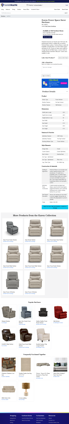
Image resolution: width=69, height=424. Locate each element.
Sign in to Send (46, 75)
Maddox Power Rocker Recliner (41, 322)
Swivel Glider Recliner (9, 266)
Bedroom (8, 9)
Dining (13, 9)
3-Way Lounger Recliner (41, 345)
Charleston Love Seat (8, 374)
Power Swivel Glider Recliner (33, 266)
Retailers (38, 422)
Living (2, 9)
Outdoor (19, 9)
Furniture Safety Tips (54, 422)
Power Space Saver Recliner (55, 240)
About (50, 418)
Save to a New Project (63, 57)
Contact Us (51, 420)
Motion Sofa (6, 398)
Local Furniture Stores (27, 418)
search (66, 13)
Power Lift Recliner (9, 292)
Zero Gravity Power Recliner (25, 322)
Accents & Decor (35, 9)
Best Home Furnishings (50, 26)
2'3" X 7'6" (25, 374)
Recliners (3, 16)
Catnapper (5, 322)
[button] (55, 83)
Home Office (26, 9)
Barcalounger (22, 324)
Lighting (22, 398)
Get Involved (39, 420)
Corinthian (5, 345)
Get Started (64, 83)
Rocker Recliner (30, 240)
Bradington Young (40, 347)
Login (66, 5)
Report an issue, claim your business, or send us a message (55, 207)
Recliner (6, 321)
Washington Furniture (59, 322)
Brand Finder (65, 9)
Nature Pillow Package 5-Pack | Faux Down (59, 374)
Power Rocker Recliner (10, 240)
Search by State (26, 420)
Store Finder (57, 9)
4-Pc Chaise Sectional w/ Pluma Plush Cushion (43, 375)
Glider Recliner (7, 344)
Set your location (47, 37)
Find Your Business (40, 418)
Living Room (13, 418)
